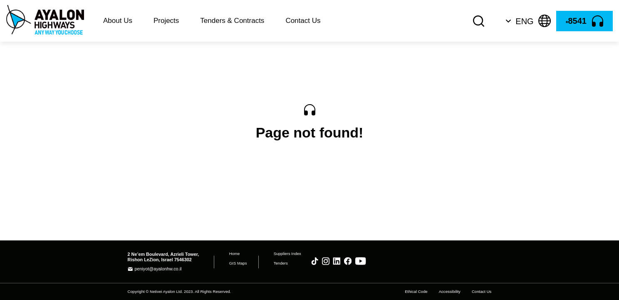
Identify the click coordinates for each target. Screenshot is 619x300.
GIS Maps (238, 263)
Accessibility (450, 291)
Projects (166, 21)
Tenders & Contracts (232, 21)
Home (234, 254)
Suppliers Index (287, 254)
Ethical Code (416, 291)
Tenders (281, 263)
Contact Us (302, 21)
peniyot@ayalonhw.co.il (157, 268)
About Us (117, 21)
